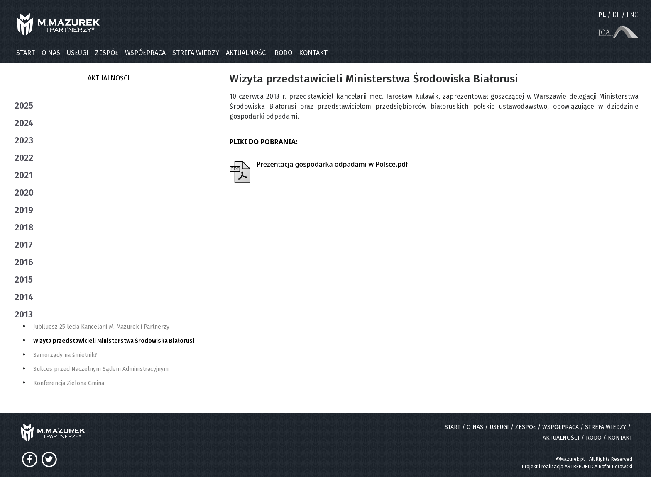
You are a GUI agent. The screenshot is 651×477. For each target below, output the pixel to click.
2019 (24, 210)
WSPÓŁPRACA (145, 53)
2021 (24, 175)
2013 (24, 314)
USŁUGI (77, 53)
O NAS (51, 53)
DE (616, 15)
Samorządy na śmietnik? (65, 354)
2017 (24, 245)
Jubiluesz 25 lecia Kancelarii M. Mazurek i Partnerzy (101, 326)
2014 (24, 297)
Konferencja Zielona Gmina (68, 383)
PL (602, 15)
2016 (24, 262)
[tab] (113, 105)
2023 (24, 140)
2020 (24, 192)
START (25, 53)
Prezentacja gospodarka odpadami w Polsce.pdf (332, 164)
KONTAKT (313, 53)
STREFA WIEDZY (195, 53)
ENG (633, 15)
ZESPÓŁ (106, 53)
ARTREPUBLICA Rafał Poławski (598, 467)
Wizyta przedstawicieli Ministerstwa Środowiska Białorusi (113, 340)
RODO (283, 53)
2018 (24, 227)
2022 (24, 158)
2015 (24, 279)
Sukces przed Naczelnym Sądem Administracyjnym (101, 369)
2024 (24, 123)
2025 (24, 105)
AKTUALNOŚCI (247, 53)
